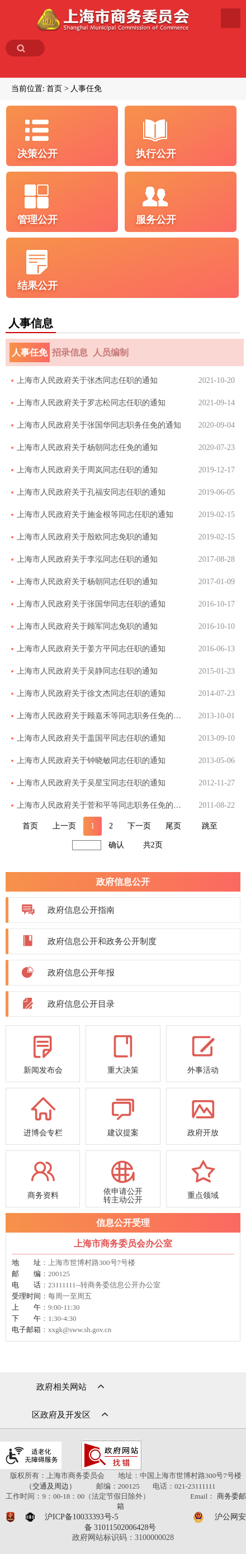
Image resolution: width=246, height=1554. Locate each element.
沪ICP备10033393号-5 (81, 1517)
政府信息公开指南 (81, 910)
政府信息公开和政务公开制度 (102, 941)
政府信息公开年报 (81, 972)
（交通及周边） (50, 1486)
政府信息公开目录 (81, 1003)
